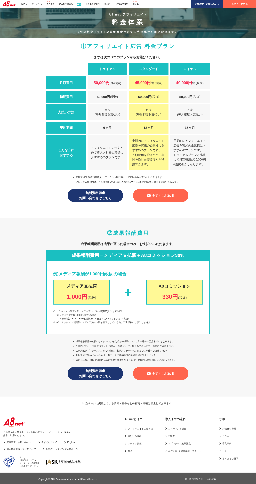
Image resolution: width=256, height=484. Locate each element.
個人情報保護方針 (194, 479)
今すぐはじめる (240, 4)
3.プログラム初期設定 (179, 443)
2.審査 (171, 436)
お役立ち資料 (122, 4)
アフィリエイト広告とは (140, 428)
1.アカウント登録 (177, 428)
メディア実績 (135, 443)
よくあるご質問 (92, 4)
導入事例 (50, 4)
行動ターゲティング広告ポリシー (63, 449)
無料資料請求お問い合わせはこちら (95, 195)
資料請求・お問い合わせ (207, 4)
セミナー (108, 4)
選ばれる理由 (135, 436)
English (71, 442)
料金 (79, 4)
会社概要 (211, 479)
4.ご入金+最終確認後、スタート (184, 451)
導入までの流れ (66, 4)
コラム (136, 4)
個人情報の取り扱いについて (21, 449)
